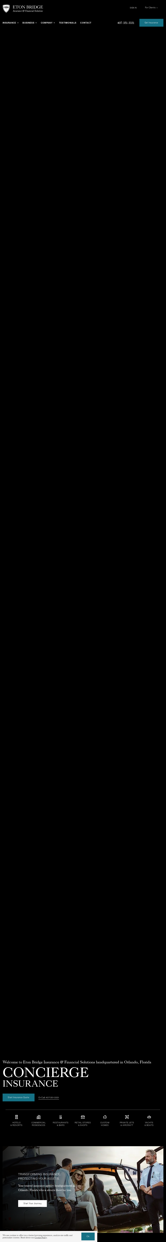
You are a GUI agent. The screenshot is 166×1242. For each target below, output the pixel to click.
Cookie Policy (41, 1237)
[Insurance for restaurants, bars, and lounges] (61, 1120)
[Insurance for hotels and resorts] (17, 1120)
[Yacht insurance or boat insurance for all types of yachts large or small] (149, 1120)
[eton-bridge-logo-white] (23, 6)
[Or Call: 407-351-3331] (48, 1099)
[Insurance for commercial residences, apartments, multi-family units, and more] (39, 1120)
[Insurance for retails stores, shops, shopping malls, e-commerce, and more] (83, 1120)
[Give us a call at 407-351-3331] (125, 23)
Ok (88, 1236)
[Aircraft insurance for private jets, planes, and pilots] (127, 1120)
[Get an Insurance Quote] (151, 23)
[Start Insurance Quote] (19, 1098)
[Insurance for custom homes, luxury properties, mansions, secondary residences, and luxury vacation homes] (105, 1120)
